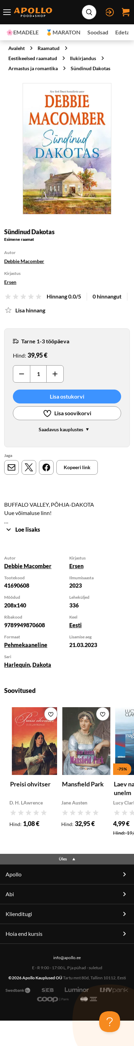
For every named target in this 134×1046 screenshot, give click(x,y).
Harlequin (17, 664)
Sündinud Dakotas (90, 68)
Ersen (10, 282)
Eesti (75, 625)
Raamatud (49, 48)
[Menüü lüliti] (7, 12)
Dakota (41, 664)
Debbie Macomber (24, 261)
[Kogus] (38, 374)
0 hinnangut (107, 296)
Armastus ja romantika (33, 68)
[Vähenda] (21, 374)
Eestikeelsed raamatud (32, 58)
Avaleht (16, 48)
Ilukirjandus (83, 58)
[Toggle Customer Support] (109, 1021)
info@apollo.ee (67, 957)
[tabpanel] (67, 612)
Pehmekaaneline (25, 645)
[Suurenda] (67, 149)
